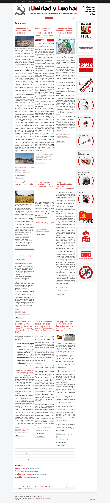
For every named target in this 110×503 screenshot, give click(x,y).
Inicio (17, 18)
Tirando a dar (19, 471)
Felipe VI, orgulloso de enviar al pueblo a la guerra (28, 450)
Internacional (57, 18)
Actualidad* (19, 477)
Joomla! (17, 498)
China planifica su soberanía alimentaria (24, 183)
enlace (37, 348)
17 (31, 486)
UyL (16, 2)
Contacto (23, 1)
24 (57, 486)
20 (42, 486)
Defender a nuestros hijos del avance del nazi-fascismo (29, 456)
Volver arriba (92, 499)
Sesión (62, 1)
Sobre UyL (38, 1)
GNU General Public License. (42, 498)
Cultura (92, 18)
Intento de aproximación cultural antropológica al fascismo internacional (65, 185)
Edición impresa (48, 1)
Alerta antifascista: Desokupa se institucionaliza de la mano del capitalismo (44, 32)
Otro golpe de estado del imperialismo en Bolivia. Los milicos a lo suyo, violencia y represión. (64, 326)
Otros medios (41, 433)
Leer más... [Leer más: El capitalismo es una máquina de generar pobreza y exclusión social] (60, 141)
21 (46, 486)
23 (53, 486)
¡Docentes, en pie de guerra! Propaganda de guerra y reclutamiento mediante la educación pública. (40, 453)
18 (35, 486)
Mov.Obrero (66, 18)
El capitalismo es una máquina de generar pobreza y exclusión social (64, 32)
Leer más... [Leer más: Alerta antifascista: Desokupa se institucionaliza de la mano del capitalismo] (39, 162)
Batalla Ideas (31, 18)
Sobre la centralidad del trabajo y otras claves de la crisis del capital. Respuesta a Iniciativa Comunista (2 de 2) (24, 327)
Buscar (56, 1)
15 (23, 486)
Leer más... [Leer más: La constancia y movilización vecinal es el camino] (19, 178)
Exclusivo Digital (21, 175)
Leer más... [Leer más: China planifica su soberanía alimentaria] (19, 317)
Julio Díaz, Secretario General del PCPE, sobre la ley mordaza (44, 184)
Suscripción (31, 1)
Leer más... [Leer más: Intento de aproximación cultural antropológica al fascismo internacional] (60, 294)
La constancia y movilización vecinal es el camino (23, 31)
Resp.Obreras (40, 18)
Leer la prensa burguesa (23, 474)
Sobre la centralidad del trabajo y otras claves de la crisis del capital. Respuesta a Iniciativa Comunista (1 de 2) (44, 327)
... (38, 486)
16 (27, 486)
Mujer (73, 18)
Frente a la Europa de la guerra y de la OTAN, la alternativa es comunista (34, 459)
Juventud (79, 18)
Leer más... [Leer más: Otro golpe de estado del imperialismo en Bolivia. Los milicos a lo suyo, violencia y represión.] (60, 445)
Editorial (23, 18)
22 (49, 486)
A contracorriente (21, 468)
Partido (86, 18)
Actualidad (49, 18)
